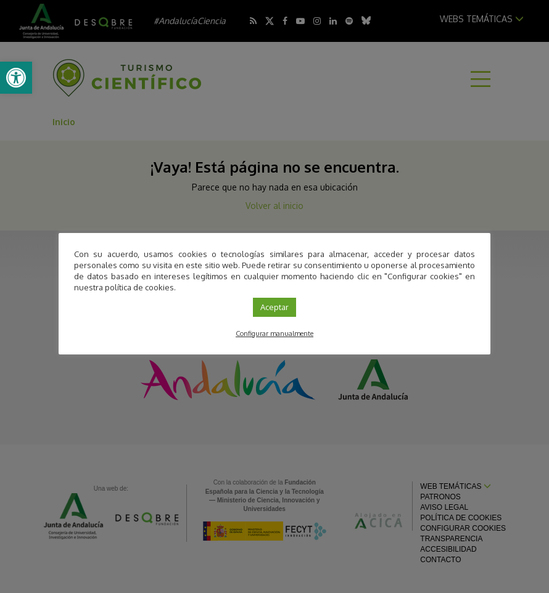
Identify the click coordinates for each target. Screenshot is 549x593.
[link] (16, 78)
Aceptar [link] (274, 307)
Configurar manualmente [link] (274, 333)
